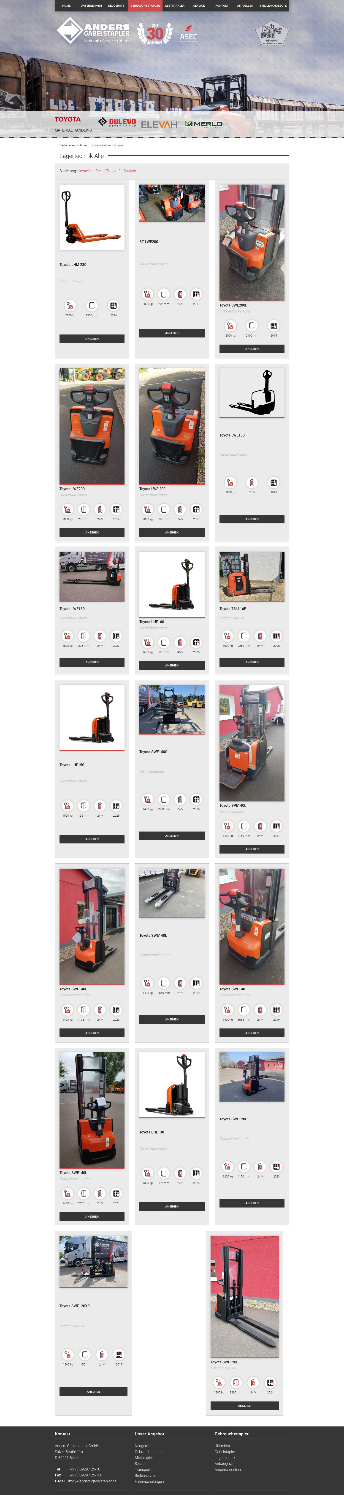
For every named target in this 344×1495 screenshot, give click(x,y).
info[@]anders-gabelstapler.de (92, 1481)
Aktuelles (245, 5)
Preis (99, 171)
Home (66, 5)
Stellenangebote (273, 5)
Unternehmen (91, 5)
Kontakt (222, 5)
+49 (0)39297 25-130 (85, 1475)
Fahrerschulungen (149, 1481)
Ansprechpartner (228, 1469)
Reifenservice (145, 1475)
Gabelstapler (225, 1452)
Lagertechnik (225, 1458)
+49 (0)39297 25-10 (84, 1469)
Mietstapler (174, 5)
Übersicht (222, 1446)
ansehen (92, 338)
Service (199, 5)
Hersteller (85, 171)
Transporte (143, 1469)
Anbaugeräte (225, 1464)
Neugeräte (116, 5)
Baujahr (130, 171)
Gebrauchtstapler (145, 5)
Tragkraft (113, 171)
